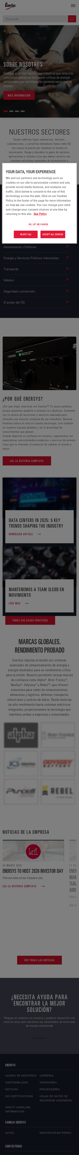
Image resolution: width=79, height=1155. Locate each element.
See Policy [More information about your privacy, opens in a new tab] (40, 214)
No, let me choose (38, 224)
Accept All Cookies (52, 234)
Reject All (25, 234)
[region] (39, 203)
